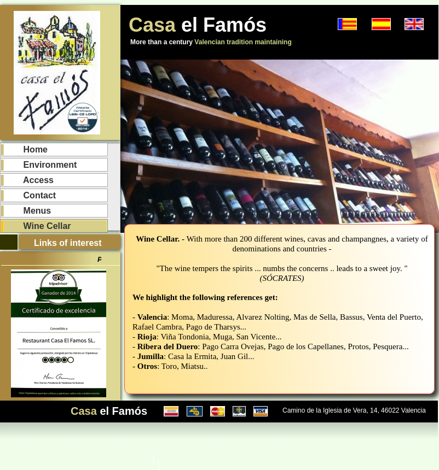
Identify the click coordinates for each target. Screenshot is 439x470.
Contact (30, 195)
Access (29, 180)
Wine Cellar (37, 226)
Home (26, 149)
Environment (40, 164)
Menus (27, 210)
